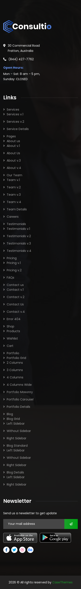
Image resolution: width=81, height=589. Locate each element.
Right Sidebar (16, 438)
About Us (13, 153)
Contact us (15, 285)
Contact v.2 (15, 297)
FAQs (10, 277)
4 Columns (15, 377)
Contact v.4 (16, 312)
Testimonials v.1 (18, 229)
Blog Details (15, 472)
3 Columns (15, 370)
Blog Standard (17, 445)
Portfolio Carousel (20, 399)
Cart (10, 346)
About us (13, 141)
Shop (10, 326)
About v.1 (13, 146)
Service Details (18, 129)
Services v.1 (15, 114)
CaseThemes (62, 582)
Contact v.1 (15, 289)
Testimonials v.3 (19, 243)
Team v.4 (14, 202)
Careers (13, 216)
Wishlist (12, 338)
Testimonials (16, 224)
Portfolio (13, 353)
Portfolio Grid (16, 358)
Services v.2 (15, 121)
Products (13, 331)
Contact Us (15, 304)
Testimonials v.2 (19, 236)
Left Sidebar (16, 423)
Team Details (17, 209)
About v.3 (14, 160)
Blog (10, 414)
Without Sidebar (19, 431)
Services (13, 109)
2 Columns (15, 362)
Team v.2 (14, 187)
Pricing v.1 (14, 263)
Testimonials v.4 (19, 251)
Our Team (14, 175)
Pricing (12, 258)
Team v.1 (13, 180)
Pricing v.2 (14, 270)
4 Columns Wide (19, 385)
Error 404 (14, 319)
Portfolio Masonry (20, 392)
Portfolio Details (18, 407)
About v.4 (14, 168)
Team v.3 (14, 194)
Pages (11, 136)
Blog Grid (13, 419)
